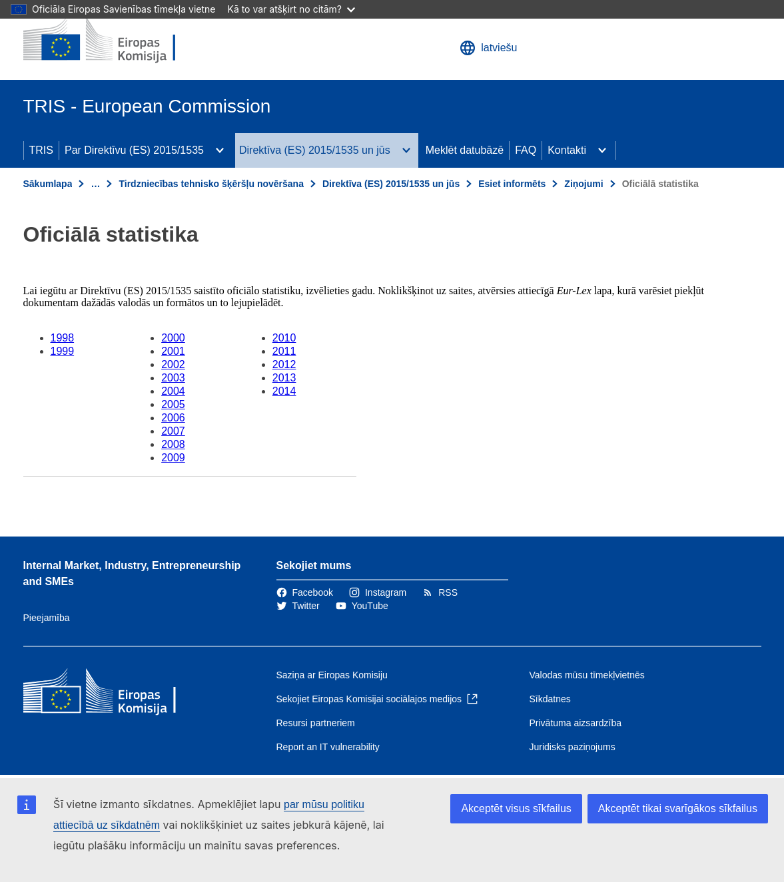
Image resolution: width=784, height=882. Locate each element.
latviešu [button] (488, 48)
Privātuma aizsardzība (576, 723)
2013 (284, 377)
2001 (173, 351)
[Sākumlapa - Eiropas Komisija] (119, 40)
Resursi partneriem (315, 723)
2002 (173, 364)
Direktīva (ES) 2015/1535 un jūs (314, 150)
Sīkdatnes (550, 699)
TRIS (41, 150)
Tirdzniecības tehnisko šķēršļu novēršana (211, 183)
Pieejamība (46, 617)
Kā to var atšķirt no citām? (291, 9)
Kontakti (567, 150)
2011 (284, 351)
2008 (173, 444)
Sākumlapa (48, 183)
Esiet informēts (512, 183)
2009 (173, 457)
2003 (173, 377)
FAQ (525, 150)
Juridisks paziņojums (572, 747)
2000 (173, 337)
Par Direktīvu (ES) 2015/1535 (134, 150)
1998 (63, 337)
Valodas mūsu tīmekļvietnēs (587, 675)
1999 (63, 351)
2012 (284, 364)
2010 (284, 337)
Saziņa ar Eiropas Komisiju (332, 675)
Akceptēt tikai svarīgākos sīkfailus (677, 808)
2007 (173, 431)
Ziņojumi (583, 183)
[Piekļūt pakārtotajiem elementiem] (219, 150)
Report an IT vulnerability (328, 747)
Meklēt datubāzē (465, 150)
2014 (284, 391)
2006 (173, 417)
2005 (173, 404)
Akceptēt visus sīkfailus (516, 808)
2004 (173, 391)
